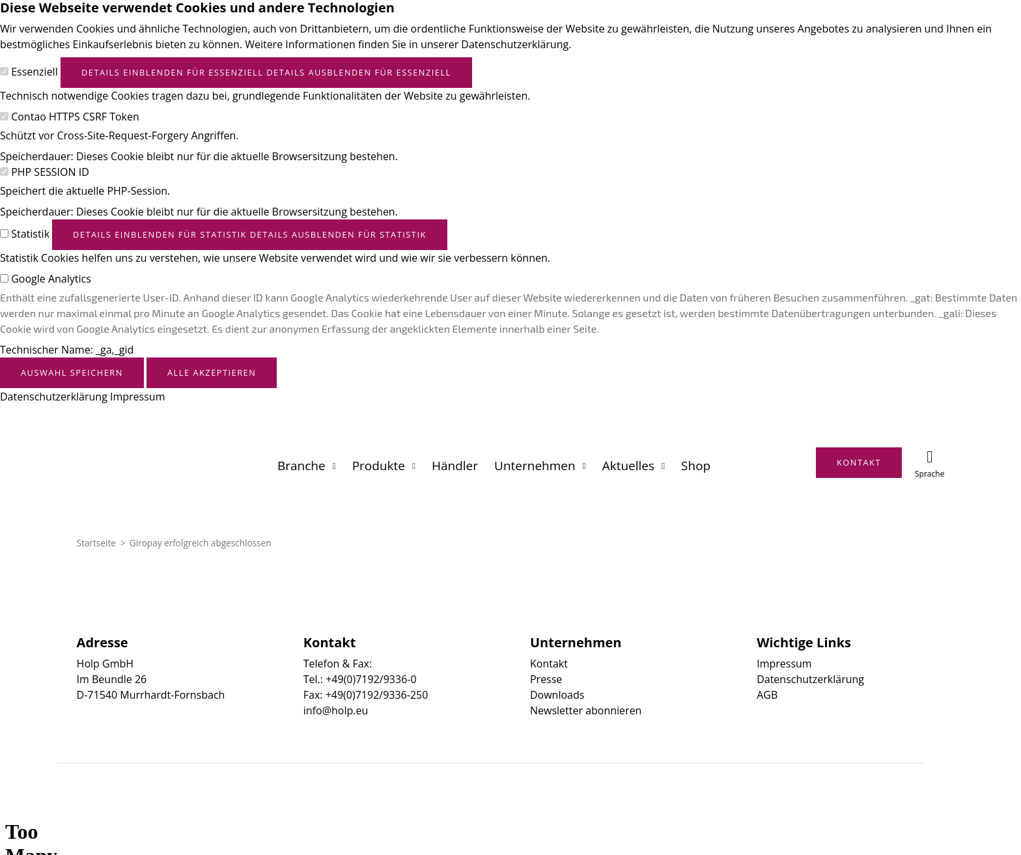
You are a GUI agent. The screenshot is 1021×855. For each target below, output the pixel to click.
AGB (767, 695)
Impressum (137, 396)
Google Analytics (51, 279)
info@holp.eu (335, 710)
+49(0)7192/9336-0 (371, 679)
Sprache (929, 473)
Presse (546, 679)
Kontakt (549, 663)
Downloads (557, 695)
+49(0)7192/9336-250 (377, 695)
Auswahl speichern (72, 372)
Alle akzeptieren (211, 372)
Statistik (30, 234)
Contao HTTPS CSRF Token (75, 116)
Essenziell (34, 71)
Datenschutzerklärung (53, 396)
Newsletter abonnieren (585, 710)
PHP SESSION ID (50, 172)
